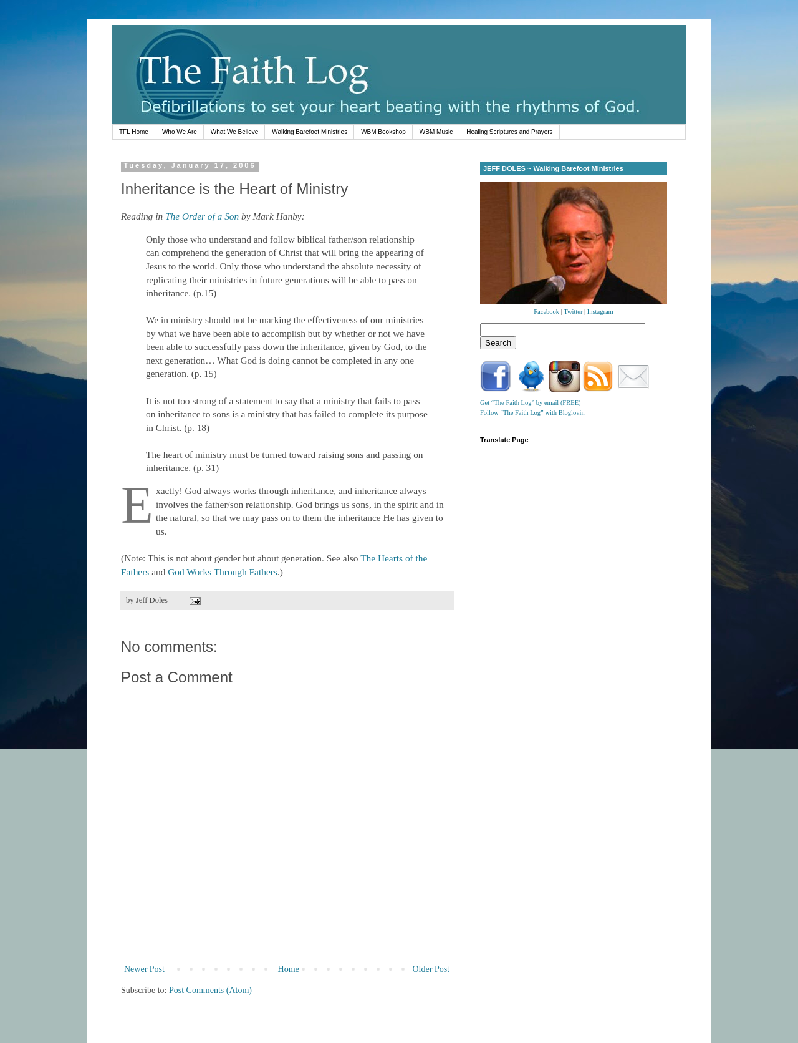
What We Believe (235, 132)
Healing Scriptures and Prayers (509, 132)
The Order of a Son (202, 216)
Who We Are (179, 132)
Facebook (546, 311)
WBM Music (436, 132)
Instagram (600, 311)
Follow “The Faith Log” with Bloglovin (532, 412)
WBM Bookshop (383, 132)
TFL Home (133, 132)
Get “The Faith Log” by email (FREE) (530, 402)
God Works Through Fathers (222, 571)
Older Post (431, 969)
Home (288, 969)
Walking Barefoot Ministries (309, 132)
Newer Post (144, 969)
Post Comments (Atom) (210, 990)
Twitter (573, 311)
